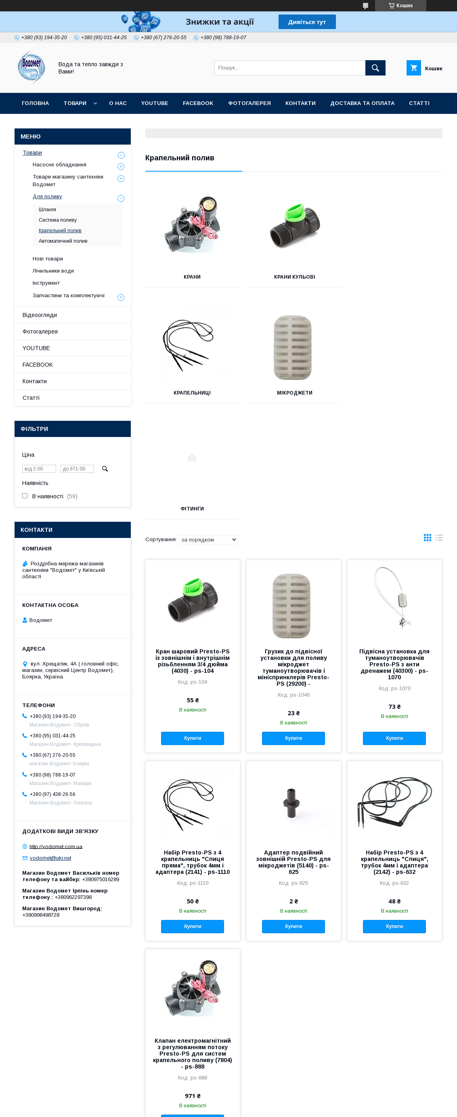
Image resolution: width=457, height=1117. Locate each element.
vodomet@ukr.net (50, 858)
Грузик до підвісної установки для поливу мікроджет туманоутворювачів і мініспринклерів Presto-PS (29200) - (293, 551)
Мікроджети (192, 393)
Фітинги (294, 393)
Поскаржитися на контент (279, 1106)
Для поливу (47, 196)
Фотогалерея (249, 103)
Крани (191, 277)
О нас (118, 103)
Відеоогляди (40, 315)
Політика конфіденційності (342, 1106)
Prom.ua (266, 1099)
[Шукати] (375, 68)
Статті (419, 103)
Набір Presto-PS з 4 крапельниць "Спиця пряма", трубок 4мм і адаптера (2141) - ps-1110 (192, 746)
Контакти (300, 103)
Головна (35, 103)
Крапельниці (396, 277)
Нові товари (48, 259)
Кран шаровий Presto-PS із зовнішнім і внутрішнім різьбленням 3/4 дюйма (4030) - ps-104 (192, 545)
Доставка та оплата (362, 103)
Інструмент (46, 283)
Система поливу (58, 220)
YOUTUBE (154, 103)
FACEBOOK (198, 103)
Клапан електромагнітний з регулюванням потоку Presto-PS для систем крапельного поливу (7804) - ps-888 (192, 938)
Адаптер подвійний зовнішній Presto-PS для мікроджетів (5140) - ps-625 (293, 746)
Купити (192, 622)
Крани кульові (293, 277)
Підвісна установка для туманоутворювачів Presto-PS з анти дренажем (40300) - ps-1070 (394, 548)
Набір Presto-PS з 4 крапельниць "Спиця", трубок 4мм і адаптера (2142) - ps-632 (394, 746)
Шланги (47, 209)
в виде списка (438, 423)
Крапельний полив (60, 230)
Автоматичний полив (63, 241)
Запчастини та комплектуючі (69, 295)
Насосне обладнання (59, 165)
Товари (74, 103)
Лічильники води (53, 271)
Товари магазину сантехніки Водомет (68, 180)
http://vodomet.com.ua (55, 846)
